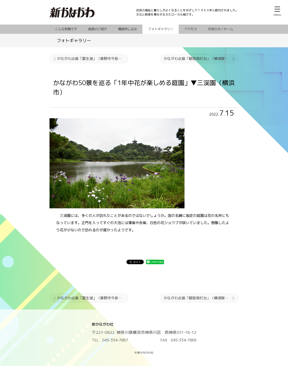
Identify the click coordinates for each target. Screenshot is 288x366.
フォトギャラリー (160, 29)
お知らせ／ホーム (220, 29)
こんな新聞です (66, 29)
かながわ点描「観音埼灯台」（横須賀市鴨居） (201, 58)
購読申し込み (127, 29)
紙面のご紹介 (97, 29)
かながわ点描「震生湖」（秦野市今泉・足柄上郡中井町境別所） (92, 58)
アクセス (190, 29)
